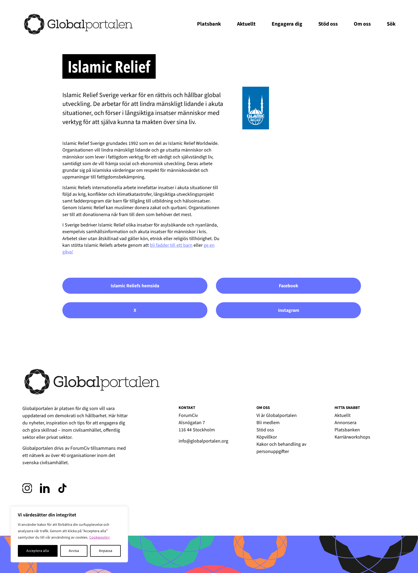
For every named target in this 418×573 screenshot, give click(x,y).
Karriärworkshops (352, 437)
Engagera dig (287, 24)
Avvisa (74, 551)
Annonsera (345, 422)
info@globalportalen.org (203, 441)
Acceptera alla (37, 551)
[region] (69, 534)
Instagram (288, 310)
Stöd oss (328, 24)
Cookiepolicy (99, 537)
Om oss (362, 24)
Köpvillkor (266, 437)
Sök (391, 24)
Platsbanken (347, 430)
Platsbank (209, 24)
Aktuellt (246, 24)
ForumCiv (80, 448)
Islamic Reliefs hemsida (135, 285)
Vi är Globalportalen (276, 415)
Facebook (288, 285)
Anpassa (105, 551)
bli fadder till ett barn (171, 245)
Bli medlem (268, 422)
